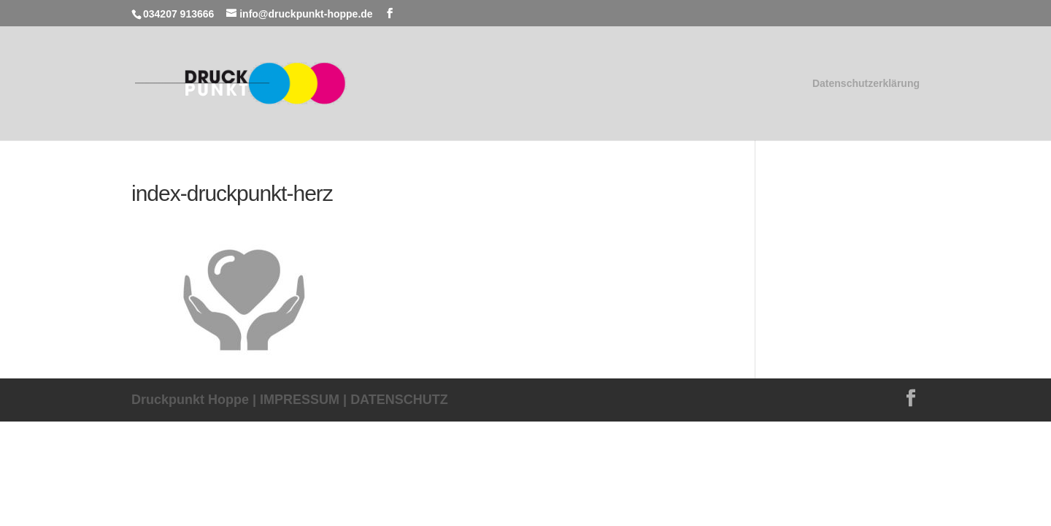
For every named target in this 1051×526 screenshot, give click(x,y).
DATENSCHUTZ (399, 399)
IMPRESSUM (299, 399)
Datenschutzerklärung (866, 83)
